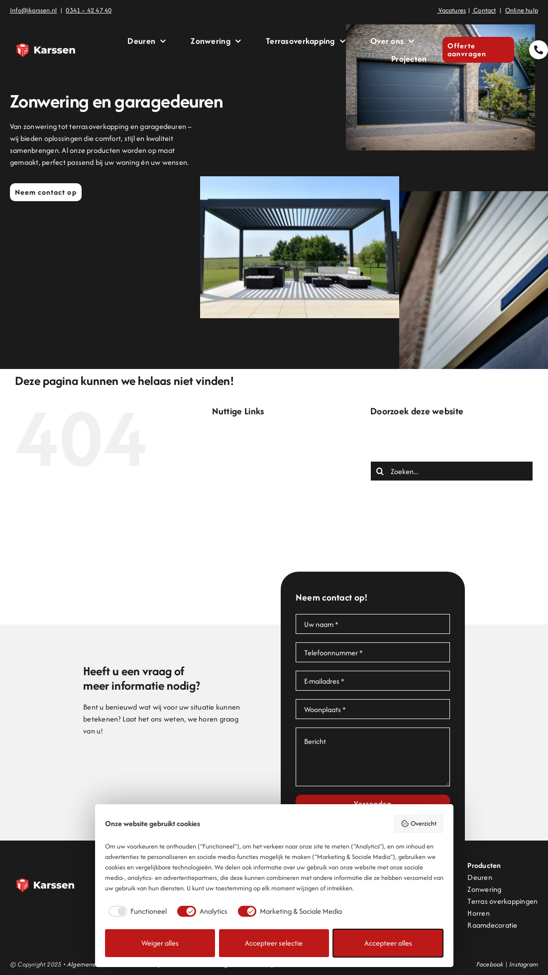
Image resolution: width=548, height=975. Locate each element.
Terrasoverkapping (262, 564)
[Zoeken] (380, 471)
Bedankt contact (258, 433)
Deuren (244, 481)
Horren (478, 913)
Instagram (523, 964)
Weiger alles (160, 943)
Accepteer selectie (274, 943)
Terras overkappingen (502, 901)
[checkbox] (136, 911)
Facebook (490, 964)
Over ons (246, 528)
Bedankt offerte (257, 445)
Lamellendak (252, 504)
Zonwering (249, 588)
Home (241, 493)
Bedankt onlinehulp (263, 457)
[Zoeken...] (451, 471)
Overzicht (419, 823)
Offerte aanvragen (262, 516)
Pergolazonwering (261, 540)
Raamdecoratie (492, 925)
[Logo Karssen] (46, 29)
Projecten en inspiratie (268, 552)
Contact (245, 469)
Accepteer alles (388, 943)
